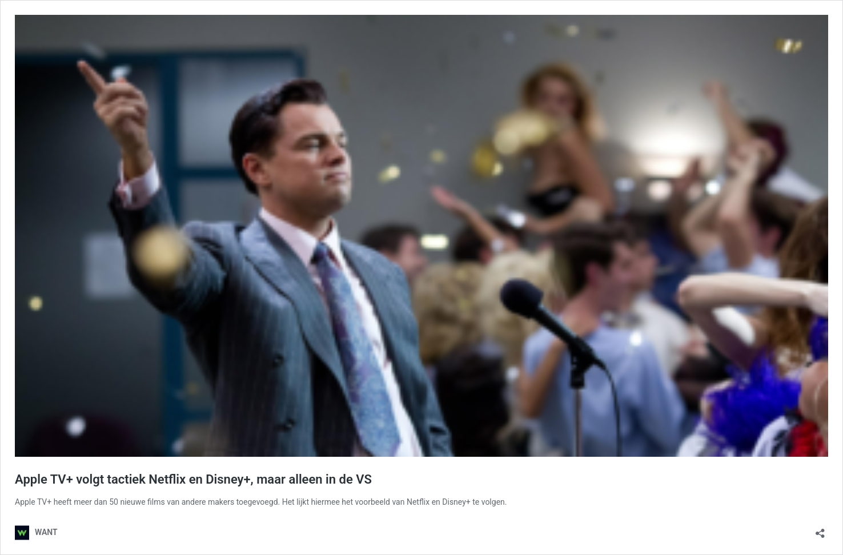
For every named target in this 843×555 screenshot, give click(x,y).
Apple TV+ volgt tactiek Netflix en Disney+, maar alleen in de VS (193, 479)
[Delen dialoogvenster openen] (820, 529)
